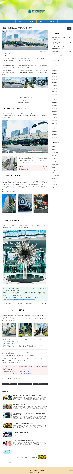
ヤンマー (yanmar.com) (10, 191)
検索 (53, 25)
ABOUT (37, 470)
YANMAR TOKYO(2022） (22, 99)
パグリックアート (9, 378)
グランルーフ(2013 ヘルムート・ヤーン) (25, 97)
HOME (30, 470)
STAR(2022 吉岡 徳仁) (22, 100)
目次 (23, 95)
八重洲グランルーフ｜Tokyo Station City (30, 162)
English (8, 53)
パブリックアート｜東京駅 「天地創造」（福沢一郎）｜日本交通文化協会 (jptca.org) (21, 373)
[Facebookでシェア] (25, 384)
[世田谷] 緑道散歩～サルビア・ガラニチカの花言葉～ (61, 52)
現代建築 (15, 378)
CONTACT (42, 470)
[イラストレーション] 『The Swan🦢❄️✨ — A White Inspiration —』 (62, 47)
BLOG (4, 378)
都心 (19, 378)
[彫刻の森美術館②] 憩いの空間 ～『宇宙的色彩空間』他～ (61, 38)
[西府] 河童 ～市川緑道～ (57, 55)
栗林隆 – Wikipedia (11, 343)
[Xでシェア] (9, 384)
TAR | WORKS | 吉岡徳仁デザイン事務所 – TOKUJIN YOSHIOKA (21, 299)
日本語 (8, 55)
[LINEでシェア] (40, 384)
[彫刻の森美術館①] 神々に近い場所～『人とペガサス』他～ (61, 43)
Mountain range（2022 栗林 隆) (23, 102)
